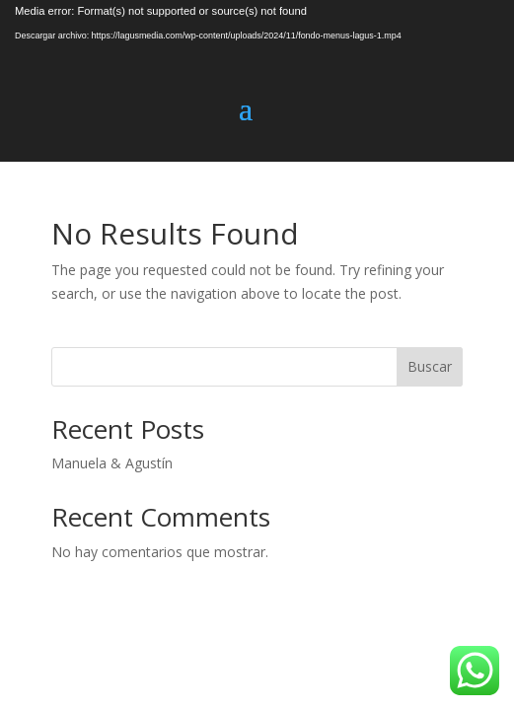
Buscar (429, 366)
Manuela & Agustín (112, 463)
